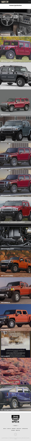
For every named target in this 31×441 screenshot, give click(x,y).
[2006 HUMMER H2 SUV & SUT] (15, 76)
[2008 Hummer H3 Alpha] (15, 263)
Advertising (14, 428)
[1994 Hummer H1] (15, 371)
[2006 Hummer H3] (15, 102)
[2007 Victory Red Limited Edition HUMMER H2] (15, 210)
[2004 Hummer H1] (15, 22)
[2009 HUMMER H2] (15, 290)
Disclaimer (13, 430)
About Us (4, 428)
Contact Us (9, 428)
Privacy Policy (19, 428)
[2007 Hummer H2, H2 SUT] (15, 129)
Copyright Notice (25, 428)
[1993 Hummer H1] (15, 344)
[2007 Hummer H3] (15, 156)
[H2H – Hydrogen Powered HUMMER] (15, 398)
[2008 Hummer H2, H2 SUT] (15, 237)
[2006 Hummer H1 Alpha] (15, 49)
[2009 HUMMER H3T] (15, 317)
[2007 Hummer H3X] (15, 183)
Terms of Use (18, 430)
